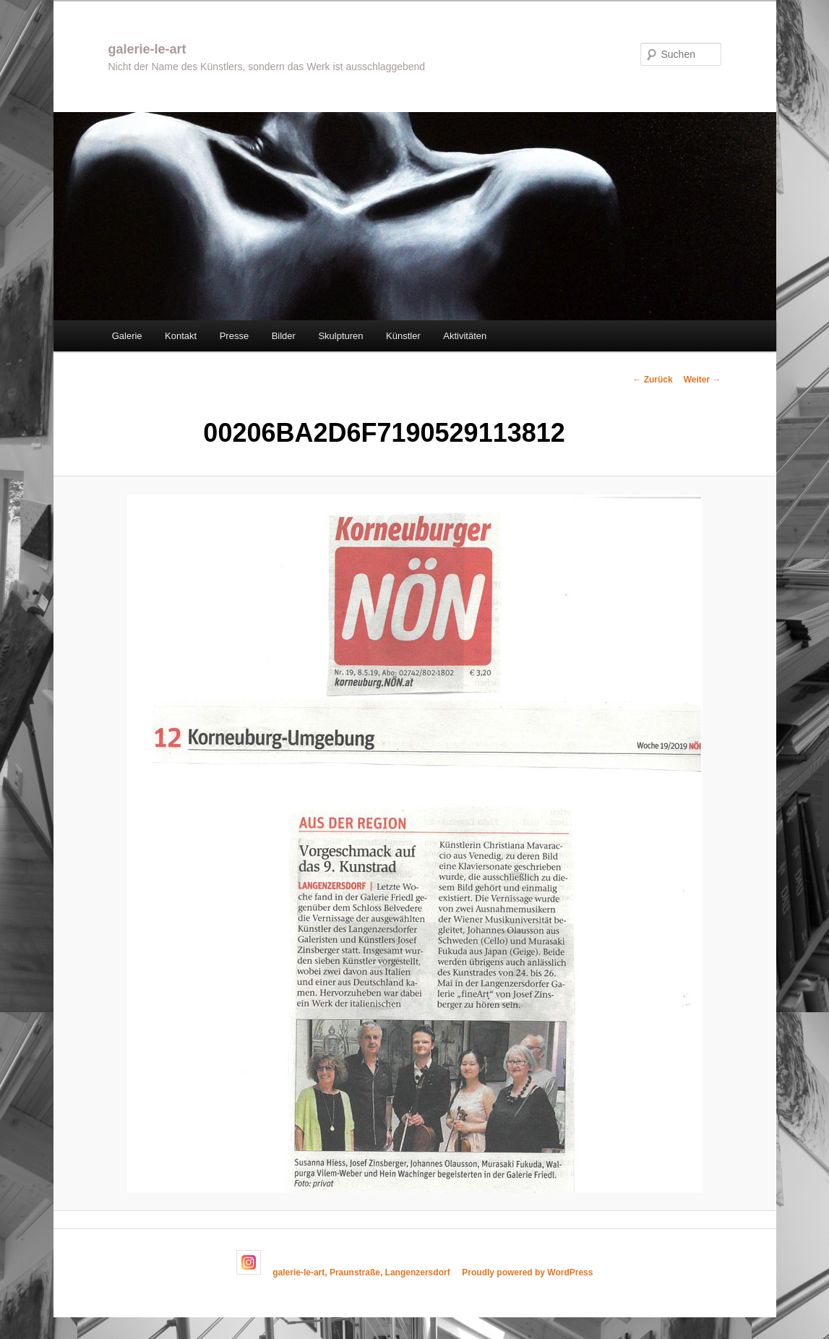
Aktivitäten (464, 335)
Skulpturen (340, 335)
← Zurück (652, 380)
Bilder (284, 335)
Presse (234, 335)
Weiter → (702, 380)
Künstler (403, 335)
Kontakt (181, 335)
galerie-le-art (147, 49)
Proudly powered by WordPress (527, 1272)
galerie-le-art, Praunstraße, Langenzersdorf (361, 1272)
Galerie (127, 335)
